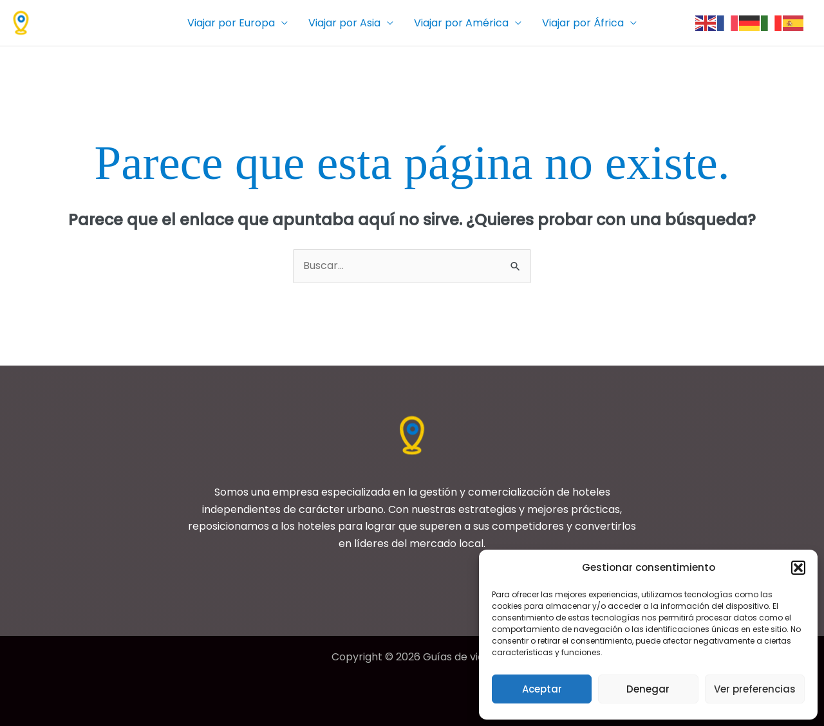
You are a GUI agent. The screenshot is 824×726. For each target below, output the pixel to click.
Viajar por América (461, 22)
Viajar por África (583, 22)
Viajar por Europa (231, 22)
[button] (798, 567)
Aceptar (542, 689)
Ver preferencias (755, 689)
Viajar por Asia (344, 22)
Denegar (648, 689)
